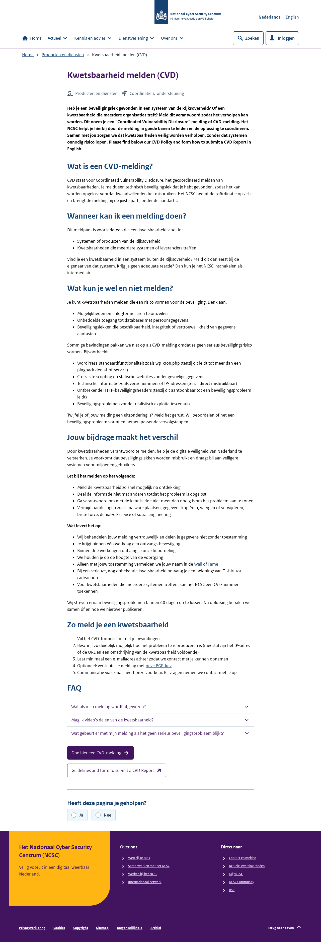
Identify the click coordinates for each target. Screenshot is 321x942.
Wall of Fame (206, 564)
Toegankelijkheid (129, 928)
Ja (81, 815)
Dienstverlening (137, 38)
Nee (107, 815)
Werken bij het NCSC (142, 874)
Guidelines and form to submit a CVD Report (116, 770)
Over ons (173, 38)
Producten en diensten (63, 54)
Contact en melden (242, 858)
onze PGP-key (159, 665)
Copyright (80, 928)
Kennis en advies (93, 38)
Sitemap (102, 928)
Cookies (59, 928)
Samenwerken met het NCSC (149, 866)
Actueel (58, 38)
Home (32, 38)
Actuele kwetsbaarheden (247, 866)
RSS (231, 890)
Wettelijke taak (139, 858)
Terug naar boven (285, 928)
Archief (155, 928)
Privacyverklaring (32, 928)
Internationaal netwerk (145, 882)
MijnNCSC (236, 874)
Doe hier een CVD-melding (100, 753)
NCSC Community (241, 882)
